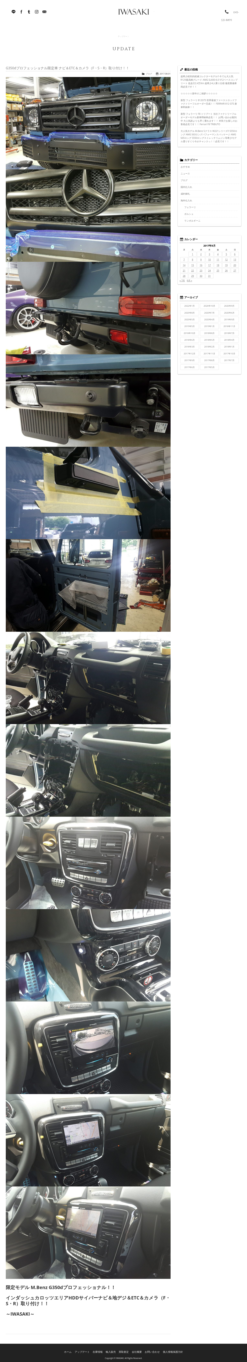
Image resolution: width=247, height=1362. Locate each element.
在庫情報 (100, 1350)
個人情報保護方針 (169, 1350)
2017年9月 (189, 360)
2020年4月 (209, 319)
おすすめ (185, 166)
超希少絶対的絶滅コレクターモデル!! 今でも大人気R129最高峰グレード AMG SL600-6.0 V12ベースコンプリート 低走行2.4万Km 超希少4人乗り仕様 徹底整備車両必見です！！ (209, 81)
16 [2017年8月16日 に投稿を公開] (201, 265)
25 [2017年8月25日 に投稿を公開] (218, 270)
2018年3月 (189, 346)
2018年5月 (209, 339)
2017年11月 (209, 353)
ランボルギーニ (192, 220)
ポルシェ (189, 214)
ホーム (73, 1350)
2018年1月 (229, 346)
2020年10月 (209, 305)
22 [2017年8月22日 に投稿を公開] (192, 270)
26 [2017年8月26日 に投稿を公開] (226, 270)
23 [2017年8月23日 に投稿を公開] (201, 270)
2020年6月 (229, 312)
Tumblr (29, 13)
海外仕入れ (186, 200)
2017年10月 (229, 353)
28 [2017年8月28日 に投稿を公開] (184, 276)
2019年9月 (229, 319)
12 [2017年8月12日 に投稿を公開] (226, 259)
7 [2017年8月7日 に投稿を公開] (184, 259)
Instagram (37, 13)
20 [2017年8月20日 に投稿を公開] (234, 265)
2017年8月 (209, 360)
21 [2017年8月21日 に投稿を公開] (184, 270)
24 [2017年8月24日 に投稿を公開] (209, 270)
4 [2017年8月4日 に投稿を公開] (218, 254)
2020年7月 (209, 312)
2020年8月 (189, 312)
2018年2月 (209, 346)
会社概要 (137, 1350)
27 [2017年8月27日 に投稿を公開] (234, 270)
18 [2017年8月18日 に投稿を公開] (218, 265)
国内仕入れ (186, 187)
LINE (13, 13)
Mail (44, 13)
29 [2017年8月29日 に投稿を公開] (192, 276)
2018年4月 (229, 339)
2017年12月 (189, 353)
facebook (21, 13)
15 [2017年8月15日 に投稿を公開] (192, 265)
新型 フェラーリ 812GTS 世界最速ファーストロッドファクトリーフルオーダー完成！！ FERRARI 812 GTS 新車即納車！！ (209, 104)
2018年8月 (209, 333)
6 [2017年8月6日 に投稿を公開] (234, 254)
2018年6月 (189, 339)
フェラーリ (190, 207)
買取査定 (125, 1350)
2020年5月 (189, 319)
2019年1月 (209, 326)
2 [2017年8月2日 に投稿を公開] (201, 254)
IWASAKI (126, 13)
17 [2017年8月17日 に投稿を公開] (209, 265)
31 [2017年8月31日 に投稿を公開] (209, 276)
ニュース (185, 173)
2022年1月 (189, 305)
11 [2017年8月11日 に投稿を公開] (218, 259)
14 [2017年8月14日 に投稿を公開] (184, 265)
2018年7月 (229, 333)
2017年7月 (229, 360)
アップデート (86, 1350)
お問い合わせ (151, 1350)
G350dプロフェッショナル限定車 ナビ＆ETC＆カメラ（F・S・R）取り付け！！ (67, 68)
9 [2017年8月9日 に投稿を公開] (201, 259)
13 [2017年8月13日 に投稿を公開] (234, 259)
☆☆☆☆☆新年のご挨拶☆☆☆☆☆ (199, 93)
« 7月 (182, 280)
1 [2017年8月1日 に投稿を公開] (192, 254)
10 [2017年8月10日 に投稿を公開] (209, 259)
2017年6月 (189, 367)
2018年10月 (189, 333)
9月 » (189, 280)
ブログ (149, 73)
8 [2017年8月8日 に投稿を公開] (192, 259)
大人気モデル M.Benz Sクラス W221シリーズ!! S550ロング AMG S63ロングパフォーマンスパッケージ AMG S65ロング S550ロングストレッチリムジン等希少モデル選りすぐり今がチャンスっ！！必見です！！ (209, 136)
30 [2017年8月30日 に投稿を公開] (201, 276)
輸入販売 (113, 1350)
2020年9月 (229, 305)
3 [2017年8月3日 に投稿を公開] (209, 254)
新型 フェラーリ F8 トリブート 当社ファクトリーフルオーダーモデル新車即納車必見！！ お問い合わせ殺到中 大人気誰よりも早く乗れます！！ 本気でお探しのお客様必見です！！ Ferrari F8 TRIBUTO (209, 119)
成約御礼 (185, 193)
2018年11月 (229, 326)
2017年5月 (209, 367)
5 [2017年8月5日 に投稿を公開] (226, 254)
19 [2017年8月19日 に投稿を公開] (226, 265)
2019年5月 (189, 326)
